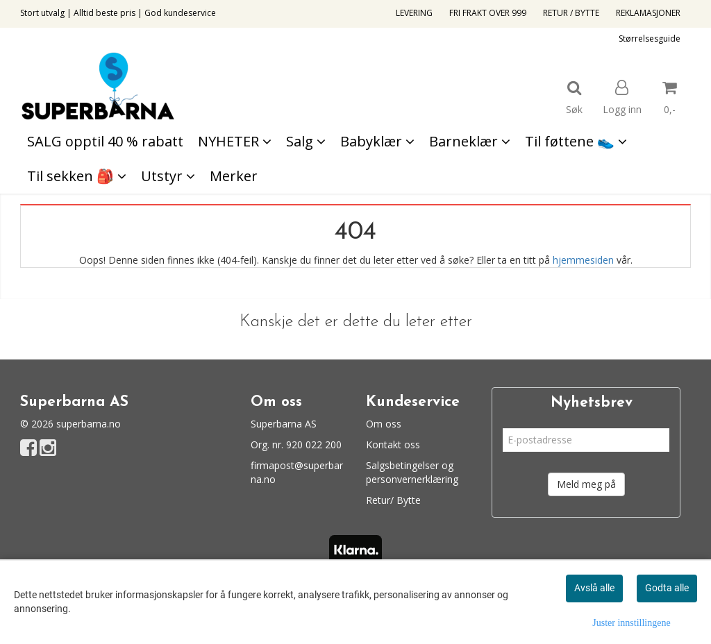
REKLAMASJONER (648, 13)
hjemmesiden (583, 259)
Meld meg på (586, 484)
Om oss (383, 423)
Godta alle (667, 587)
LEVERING (414, 13)
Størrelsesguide (649, 38)
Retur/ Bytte (393, 500)
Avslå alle (594, 587)
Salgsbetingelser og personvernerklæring (412, 472)
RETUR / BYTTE (571, 13)
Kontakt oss (393, 444)
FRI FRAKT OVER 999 (487, 13)
